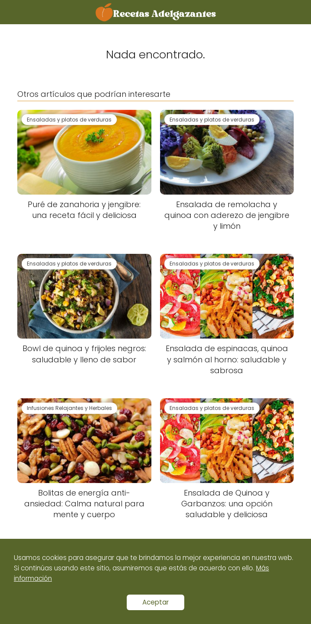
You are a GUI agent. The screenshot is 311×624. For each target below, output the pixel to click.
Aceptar (155, 602)
